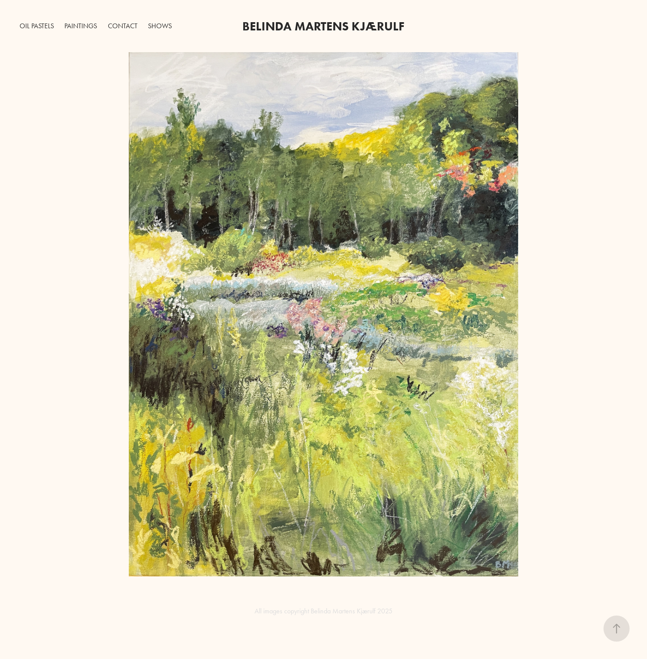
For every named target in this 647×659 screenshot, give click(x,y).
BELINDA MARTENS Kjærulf (323, 26)
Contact (122, 26)
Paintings (80, 26)
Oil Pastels (37, 26)
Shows (160, 26)
